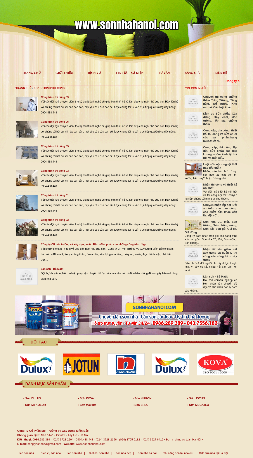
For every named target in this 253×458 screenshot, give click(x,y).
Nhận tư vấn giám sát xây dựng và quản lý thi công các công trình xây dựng (220, 254)
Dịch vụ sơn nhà (51, 453)
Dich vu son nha (99, 453)
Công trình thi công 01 (55, 195)
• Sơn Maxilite (87, 405)
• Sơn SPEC (140, 405)
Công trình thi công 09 (55, 97)
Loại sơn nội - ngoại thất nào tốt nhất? (220, 166)
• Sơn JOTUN (196, 398)
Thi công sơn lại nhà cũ (177, 453)
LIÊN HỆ (221, 72)
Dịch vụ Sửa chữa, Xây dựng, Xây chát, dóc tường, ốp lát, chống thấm (220, 119)
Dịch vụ (94, 72)
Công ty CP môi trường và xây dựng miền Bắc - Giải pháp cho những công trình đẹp (93, 244)
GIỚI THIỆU (64, 72)
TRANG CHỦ (31, 72)
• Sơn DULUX (32, 398)
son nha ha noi (147, 453)
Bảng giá (192, 72)
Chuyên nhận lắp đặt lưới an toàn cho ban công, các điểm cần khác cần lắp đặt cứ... (220, 210)
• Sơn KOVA (86, 398)
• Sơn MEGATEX (198, 405)
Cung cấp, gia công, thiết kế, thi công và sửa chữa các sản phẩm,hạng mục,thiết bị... (220, 136)
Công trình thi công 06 (55, 121)
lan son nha (75, 453)
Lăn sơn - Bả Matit (52, 269)
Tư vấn (164, 72)
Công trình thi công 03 (55, 170)
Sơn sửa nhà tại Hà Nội (213, 453)
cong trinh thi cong (49, 88)
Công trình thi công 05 (55, 146)
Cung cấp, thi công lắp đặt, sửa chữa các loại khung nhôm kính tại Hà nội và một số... (220, 152)
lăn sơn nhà (26, 453)
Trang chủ (23, 88)
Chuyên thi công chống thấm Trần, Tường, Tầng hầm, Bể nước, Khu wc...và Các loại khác (220, 102)
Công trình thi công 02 (55, 219)
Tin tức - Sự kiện (129, 72)
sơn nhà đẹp (123, 453)
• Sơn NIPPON (142, 398)
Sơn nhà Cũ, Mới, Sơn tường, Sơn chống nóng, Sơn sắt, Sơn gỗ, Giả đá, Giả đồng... (211, 227)
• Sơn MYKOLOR (34, 405)
